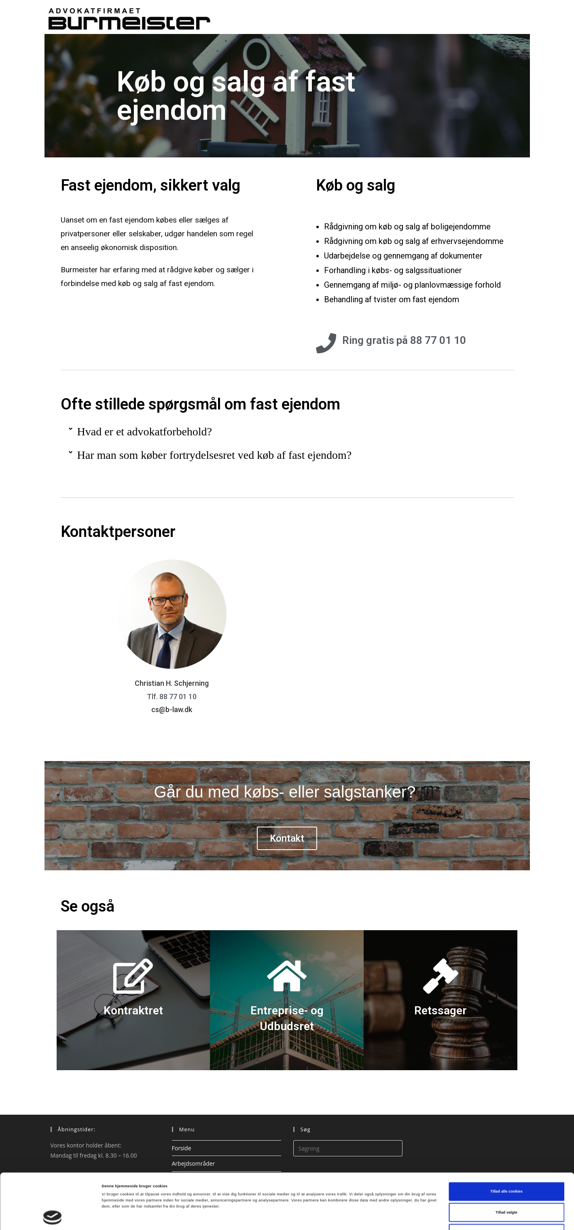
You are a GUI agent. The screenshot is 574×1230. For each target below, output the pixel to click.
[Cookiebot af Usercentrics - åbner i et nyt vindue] (52, 1216)
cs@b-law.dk (171, 709)
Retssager (440, 1010)
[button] (287, 431)
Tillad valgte (506, 1165)
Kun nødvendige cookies (506, 1186)
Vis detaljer (333, 1217)
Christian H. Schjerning (172, 683)
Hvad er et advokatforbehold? (144, 431)
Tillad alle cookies (506, 1144)
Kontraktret (133, 1010)
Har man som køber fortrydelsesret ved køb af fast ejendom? (214, 455)
